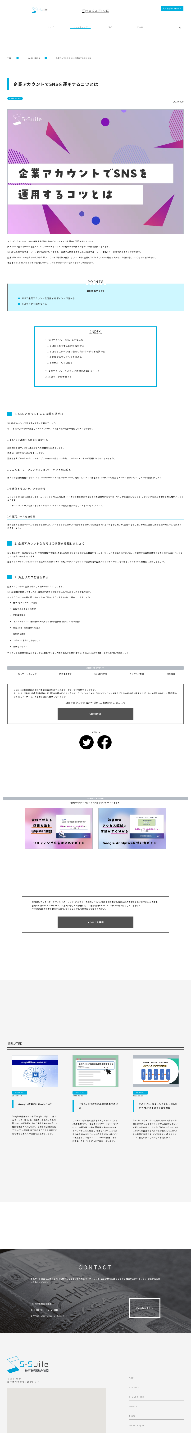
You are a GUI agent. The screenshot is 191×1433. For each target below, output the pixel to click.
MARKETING (34, 58)
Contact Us (145, 1308)
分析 (110, 27)
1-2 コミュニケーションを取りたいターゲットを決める (76, 351)
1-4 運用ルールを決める (60, 362)
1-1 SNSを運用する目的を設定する (65, 345)
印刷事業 (171, 674)
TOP (9, 58)
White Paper (137, 1425)
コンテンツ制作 (137, 674)
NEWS (132, 1416)
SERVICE (134, 1388)
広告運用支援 (65, 674)
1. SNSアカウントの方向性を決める (64, 340)
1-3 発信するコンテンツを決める (64, 357)
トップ (51, 27)
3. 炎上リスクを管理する (58, 376)
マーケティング (80, 27)
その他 (140, 27)
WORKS (133, 1407)
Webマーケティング (27, 674)
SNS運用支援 (100, 674)
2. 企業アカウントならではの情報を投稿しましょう (72, 371)
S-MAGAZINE (136, 1397)
